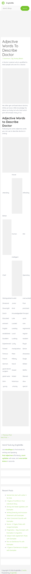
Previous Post (6, 435)
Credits (24, 570)
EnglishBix (10, 3)
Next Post (5, 437)
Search (25, 8)
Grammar (6, 58)
